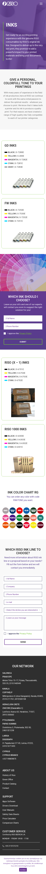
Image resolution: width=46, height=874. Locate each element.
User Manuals (8, 810)
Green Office (7, 779)
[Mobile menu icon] (41, 3)
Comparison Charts (10, 823)
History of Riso (8, 775)
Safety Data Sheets (10, 814)
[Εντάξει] (43, 865)
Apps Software (8, 801)
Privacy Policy (25, 333)
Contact (5, 788)
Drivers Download (10, 806)
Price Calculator (9, 818)
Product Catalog (9, 784)
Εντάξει (23, 870)
